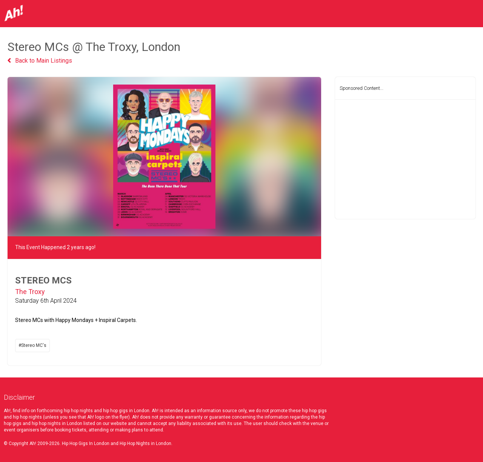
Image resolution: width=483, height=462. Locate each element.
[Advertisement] (405, 159)
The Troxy (30, 292)
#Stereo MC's (32, 345)
